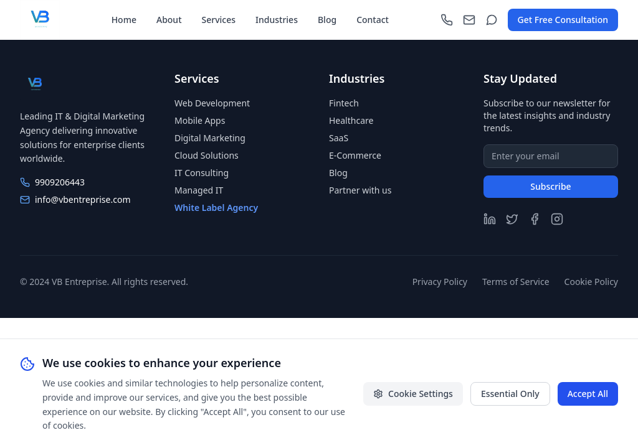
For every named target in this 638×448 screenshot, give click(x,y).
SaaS (338, 138)
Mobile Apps (199, 120)
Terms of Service (516, 281)
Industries (276, 20)
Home (124, 20)
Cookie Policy (591, 281)
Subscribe (550, 186)
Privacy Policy (439, 281)
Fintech (344, 103)
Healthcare (351, 120)
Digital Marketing (209, 138)
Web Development (212, 103)
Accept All (588, 393)
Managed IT (198, 190)
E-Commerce (355, 155)
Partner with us (360, 190)
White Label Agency (216, 207)
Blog (327, 20)
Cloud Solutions (206, 155)
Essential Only (510, 393)
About (169, 20)
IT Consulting (201, 173)
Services (219, 20)
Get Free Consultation (563, 20)
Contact (372, 20)
